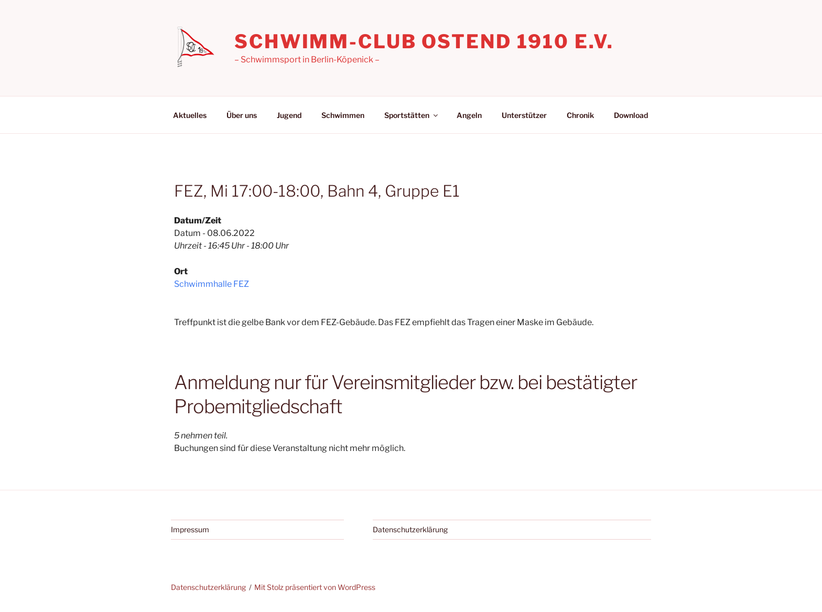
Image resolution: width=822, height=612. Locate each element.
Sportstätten (411, 115)
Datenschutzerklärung (410, 529)
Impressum (190, 529)
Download (631, 115)
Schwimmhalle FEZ (211, 284)
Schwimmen (342, 115)
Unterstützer (524, 115)
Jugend (289, 115)
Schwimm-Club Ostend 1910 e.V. (424, 41)
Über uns (241, 115)
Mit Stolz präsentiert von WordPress (314, 587)
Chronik (580, 115)
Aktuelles (190, 115)
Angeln (469, 115)
